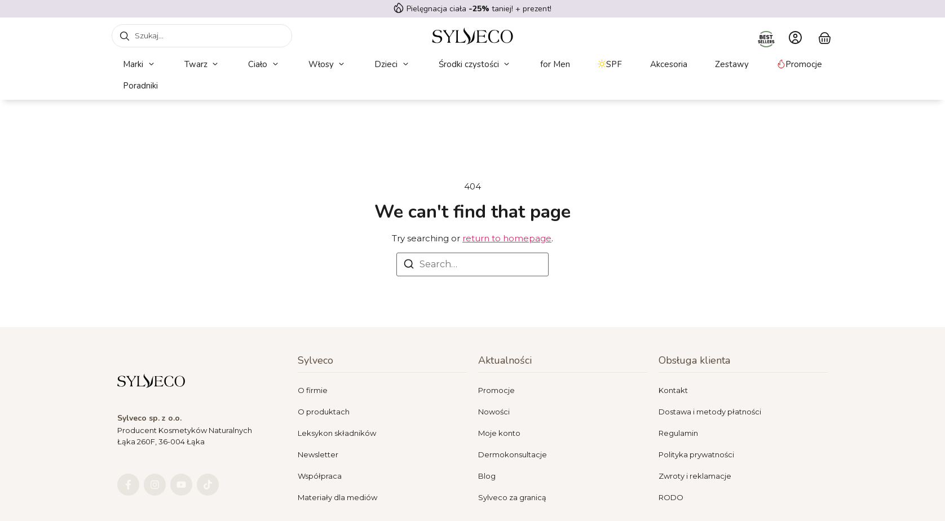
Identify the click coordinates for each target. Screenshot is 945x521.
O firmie (313, 390)
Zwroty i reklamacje (695, 475)
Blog (487, 475)
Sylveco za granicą (512, 497)
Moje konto (499, 433)
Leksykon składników (337, 433)
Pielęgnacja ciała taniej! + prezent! (479, 8)
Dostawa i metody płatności (710, 411)
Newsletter (318, 454)
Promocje (496, 390)
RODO (671, 497)
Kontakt (673, 390)
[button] (139, 65)
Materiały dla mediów (337, 497)
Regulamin (678, 433)
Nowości (494, 411)
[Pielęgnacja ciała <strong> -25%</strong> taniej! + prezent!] (399, 8)
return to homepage (506, 238)
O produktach (324, 411)
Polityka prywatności (696, 454)
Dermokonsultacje (512, 454)
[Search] (408, 266)
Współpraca (320, 475)
